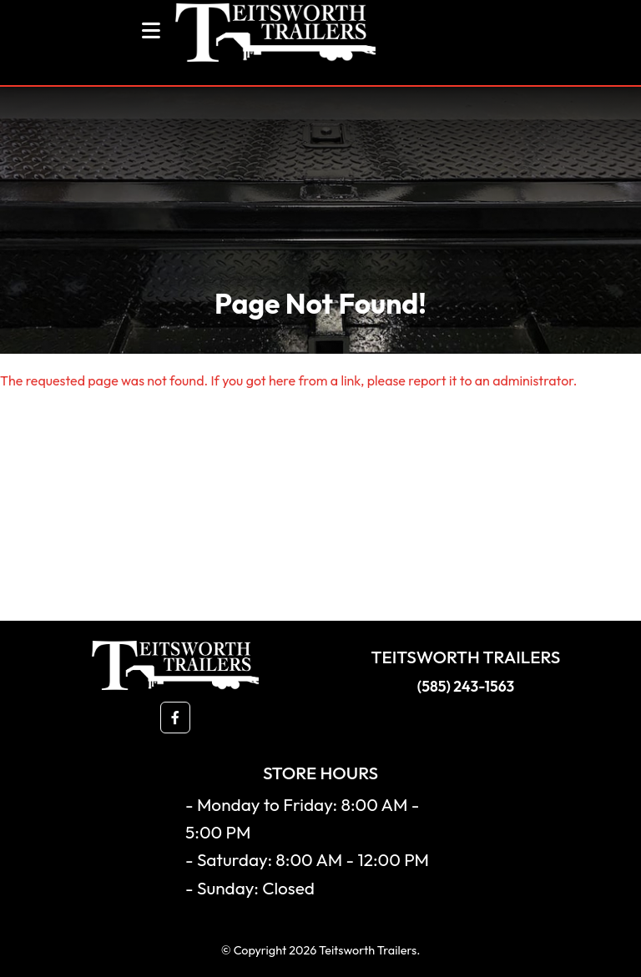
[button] (175, 717)
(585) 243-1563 (465, 686)
